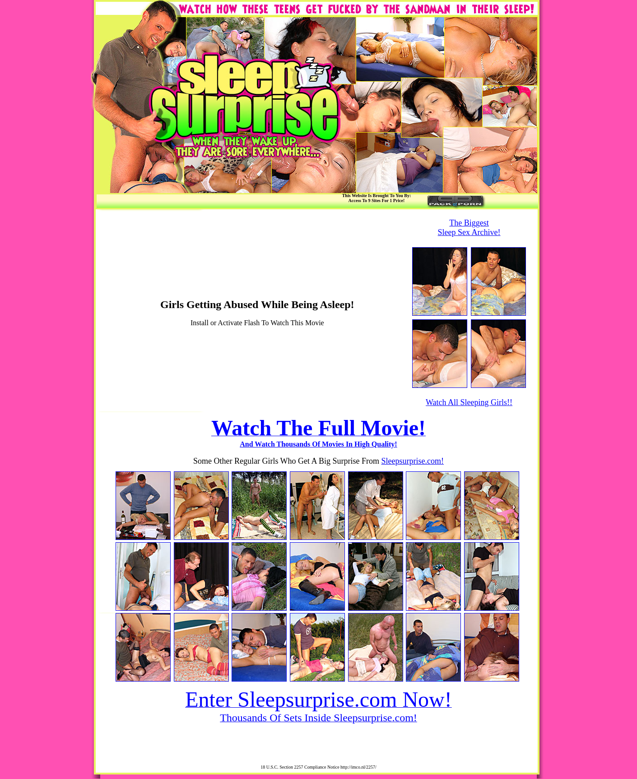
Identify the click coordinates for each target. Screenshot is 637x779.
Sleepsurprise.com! (412, 461)
